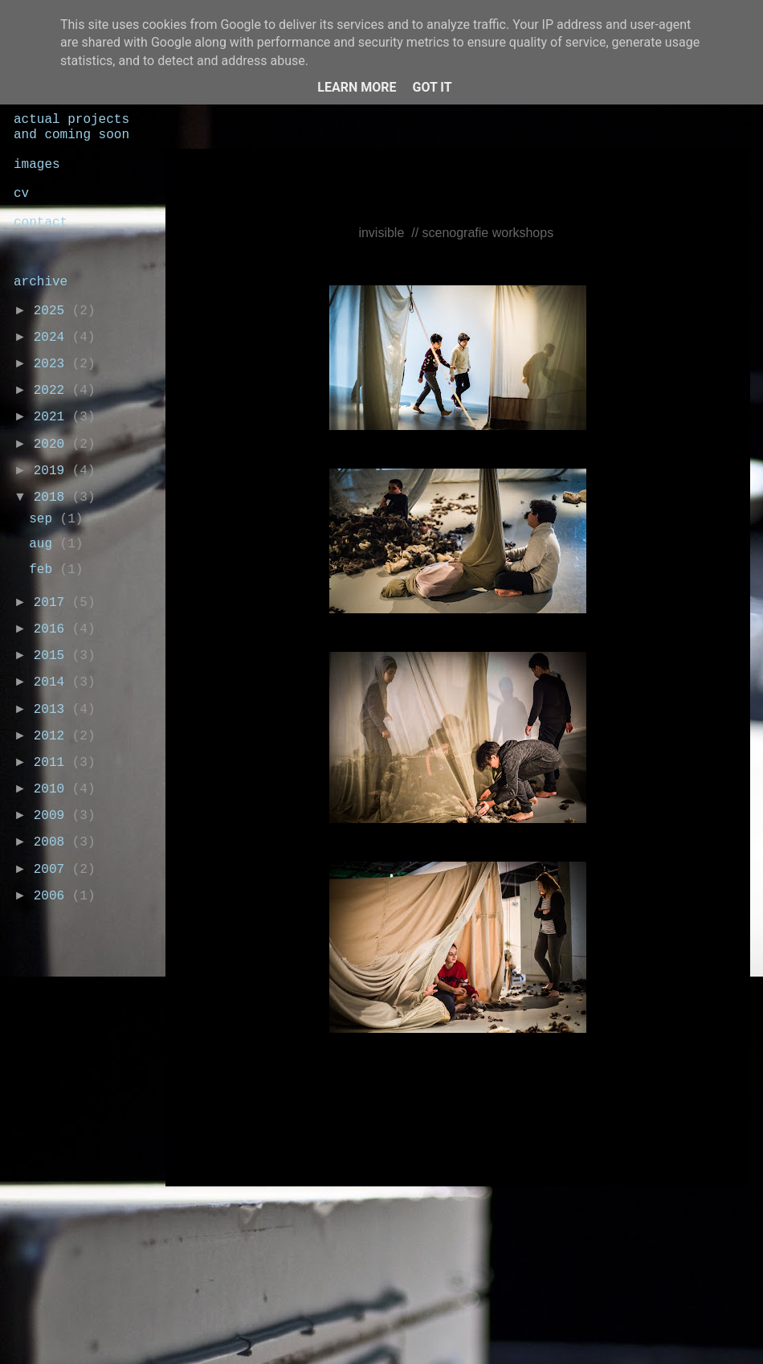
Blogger (540, 1331)
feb (44, 570)
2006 (53, 896)
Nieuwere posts (243, 1210)
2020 (53, 444)
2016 (53, 629)
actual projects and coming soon (71, 127)
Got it (431, 87)
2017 (53, 603)
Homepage (467, 1210)
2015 (53, 656)
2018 (53, 497)
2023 (53, 364)
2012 (53, 736)
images (37, 165)
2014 (53, 682)
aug (44, 544)
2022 (53, 390)
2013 (53, 709)
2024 (53, 337)
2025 (53, 311)
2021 (53, 417)
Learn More (356, 87)
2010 (53, 789)
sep (44, 519)
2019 (53, 471)
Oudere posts (681, 1210)
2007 (53, 869)
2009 (53, 816)
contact (40, 222)
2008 (53, 842)
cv (21, 193)
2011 (53, 763)
